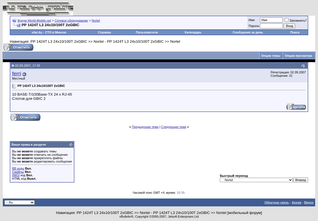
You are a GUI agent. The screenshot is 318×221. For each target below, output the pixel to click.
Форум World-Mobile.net (34, 20)
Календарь (193, 32)
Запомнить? (296, 20)
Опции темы (270, 55)
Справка (104, 32)
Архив (296, 202)
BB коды (18, 168)
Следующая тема (173, 126)
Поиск (295, 32)
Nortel (96, 20)
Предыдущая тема (145, 126)
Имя (251, 20)
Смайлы (18, 171)
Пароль (253, 26)
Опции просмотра (298, 55)
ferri (16, 73)
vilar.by (37, 32)
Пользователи (147, 32)
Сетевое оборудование (71, 20)
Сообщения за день (248, 32)
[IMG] (16, 175)
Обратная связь (277, 202)
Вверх (308, 202)
